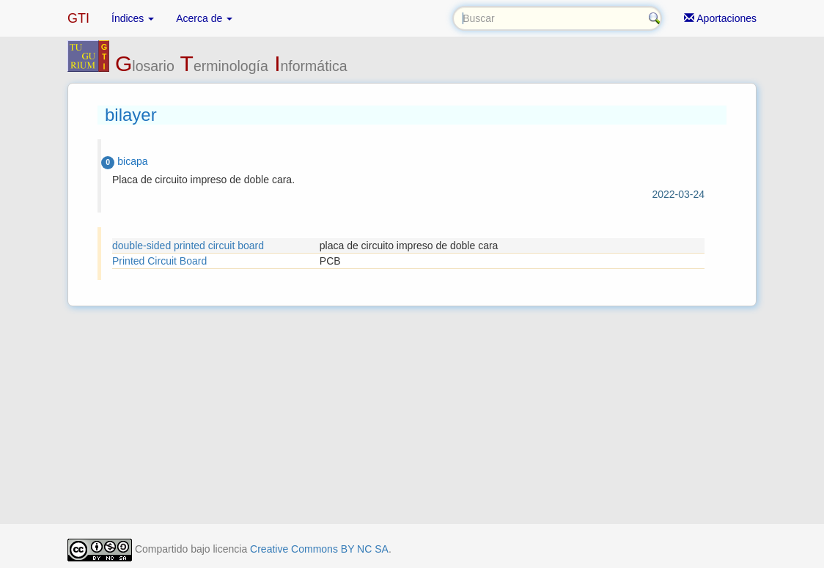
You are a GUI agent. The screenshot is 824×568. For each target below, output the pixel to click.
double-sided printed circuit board (188, 245)
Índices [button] (132, 18)
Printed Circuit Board (159, 261)
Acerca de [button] (204, 18)
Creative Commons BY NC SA (319, 549)
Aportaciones (720, 18)
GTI (78, 18)
